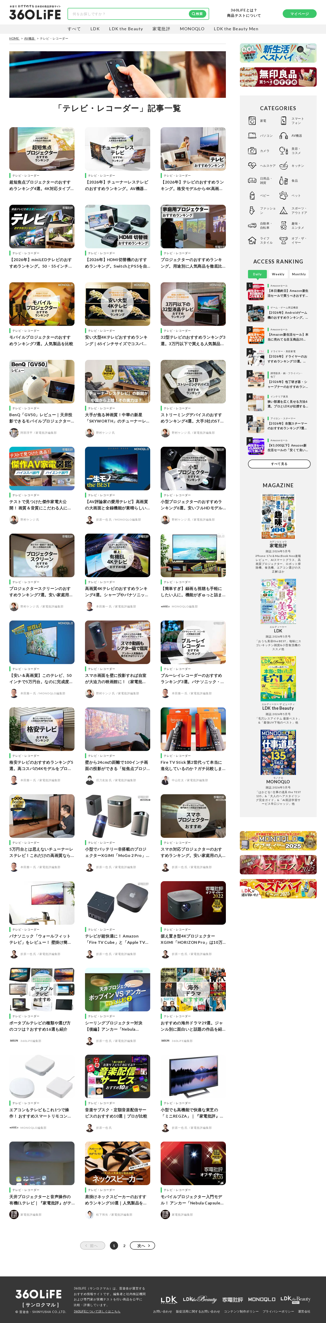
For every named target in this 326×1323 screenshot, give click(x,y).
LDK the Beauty (126, 28)
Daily (257, 274)
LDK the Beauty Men (236, 28)
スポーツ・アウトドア (299, 210)
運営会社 (304, 1311)
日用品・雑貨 (266, 180)
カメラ (265, 151)
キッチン (298, 165)
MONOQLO (192, 28)
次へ (141, 1245)
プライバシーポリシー (278, 1311)
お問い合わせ (162, 1311)
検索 (199, 14)
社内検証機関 (136, 1294)
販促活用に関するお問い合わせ (198, 1311)
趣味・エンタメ (298, 225)
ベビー (265, 195)
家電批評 (162, 28)
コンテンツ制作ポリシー (241, 1311)
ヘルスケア (268, 165)
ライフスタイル (266, 240)
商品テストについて (244, 15)
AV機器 (297, 135)
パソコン (266, 135)
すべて (74, 28)
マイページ (299, 14)
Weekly (278, 274)
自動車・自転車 (266, 225)
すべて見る (279, 464)
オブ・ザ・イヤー (299, 240)
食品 (295, 180)
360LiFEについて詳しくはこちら (97, 1311)
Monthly (299, 274)
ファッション (268, 210)
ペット (296, 195)
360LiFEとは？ (244, 10)
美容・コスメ (296, 151)
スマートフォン (298, 121)
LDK (95, 28)
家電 (263, 121)
